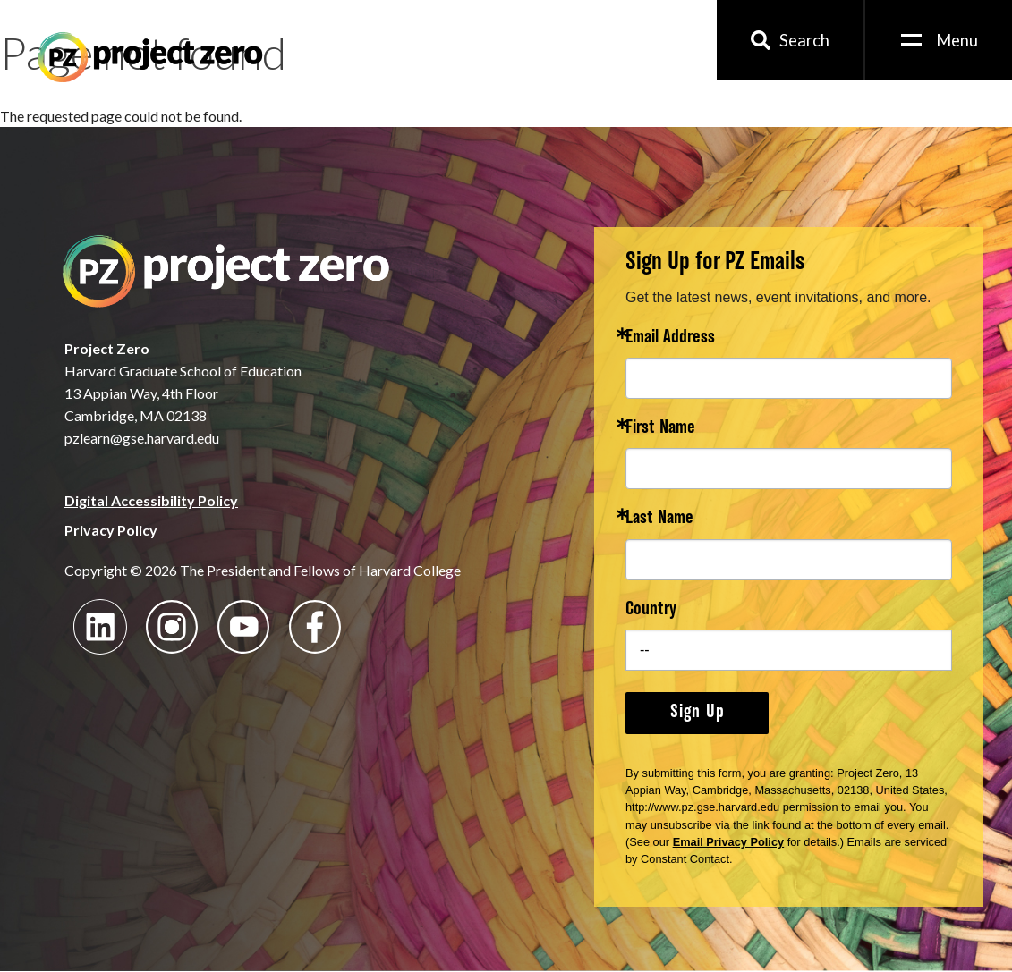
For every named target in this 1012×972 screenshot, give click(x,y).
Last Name (659, 519)
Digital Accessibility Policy (151, 500)
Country (650, 610)
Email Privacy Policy (729, 842)
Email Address (670, 338)
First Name (660, 428)
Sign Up (697, 712)
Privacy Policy (110, 529)
